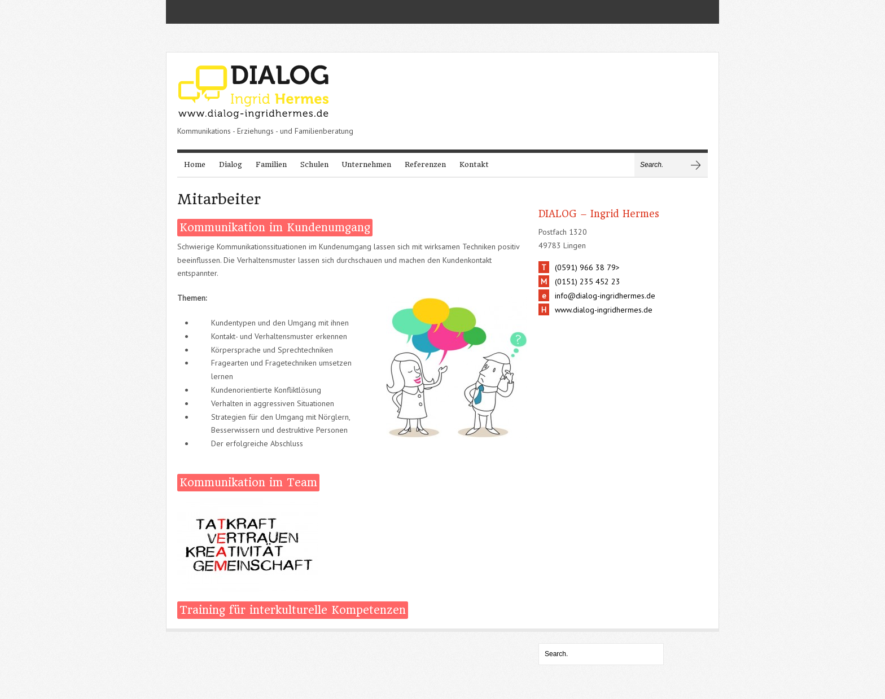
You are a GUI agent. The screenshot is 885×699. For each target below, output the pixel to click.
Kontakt (474, 164)
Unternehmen (366, 164)
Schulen (314, 164)
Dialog (230, 164)
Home (194, 164)
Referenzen (425, 164)
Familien (271, 164)
